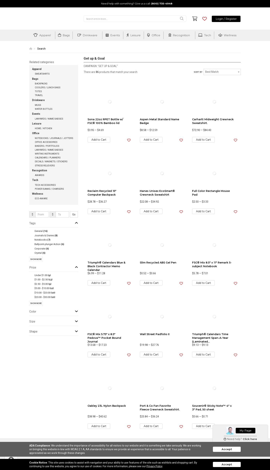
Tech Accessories (45, 185)
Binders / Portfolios (47, 146)
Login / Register (226, 19)
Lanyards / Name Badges (49, 119)
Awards (39, 175)
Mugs (38, 105)
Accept (227, 449)
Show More (36, 259)
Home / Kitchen (43, 128)
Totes (38, 91)
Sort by (198, 72)
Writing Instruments (47, 153)
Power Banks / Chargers (49, 189)
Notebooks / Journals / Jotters (54, 138)
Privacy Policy (154, 466)
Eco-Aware (41, 198)
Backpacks (41, 83)
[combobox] (222, 72)
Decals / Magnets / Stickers (51, 161)
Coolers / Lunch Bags (47, 87)
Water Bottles (43, 109)
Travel (39, 95)
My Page (245, 430)
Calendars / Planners (47, 157)
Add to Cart (98, 139)
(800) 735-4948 (161, 3)
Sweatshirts (42, 74)
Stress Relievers (45, 165)
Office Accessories (46, 142)
